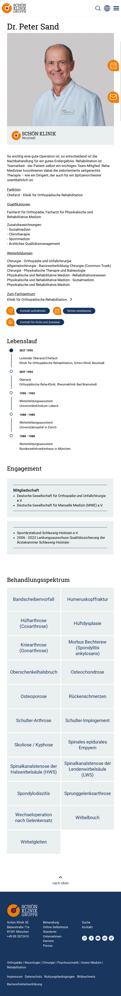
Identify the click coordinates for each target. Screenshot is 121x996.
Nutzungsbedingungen (59, 976)
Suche (86, 922)
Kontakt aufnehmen (33, 310)
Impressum (15, 976)
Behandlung (51, 922)
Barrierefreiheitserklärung (24, 984)
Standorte (49, 932)
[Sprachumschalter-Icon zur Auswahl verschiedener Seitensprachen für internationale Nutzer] (107, 8)
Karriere (48, 941)
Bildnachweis (86, 976)
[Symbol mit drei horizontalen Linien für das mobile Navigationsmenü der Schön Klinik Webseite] (116, 8)
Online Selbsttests (55, 927)
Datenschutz (33, 976)
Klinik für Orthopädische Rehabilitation (40, 299)
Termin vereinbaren (79, 310)
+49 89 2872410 (18, 936)
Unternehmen (52, 936)
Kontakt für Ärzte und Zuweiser (40, 322)
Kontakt (87, 927)
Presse (48, 946)
